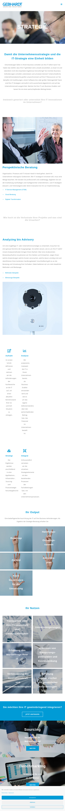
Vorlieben (32, 807)
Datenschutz (5, 793)
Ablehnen (32, 802)
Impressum (11, 793)
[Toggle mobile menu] (61, 4)
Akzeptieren (32, 797)
